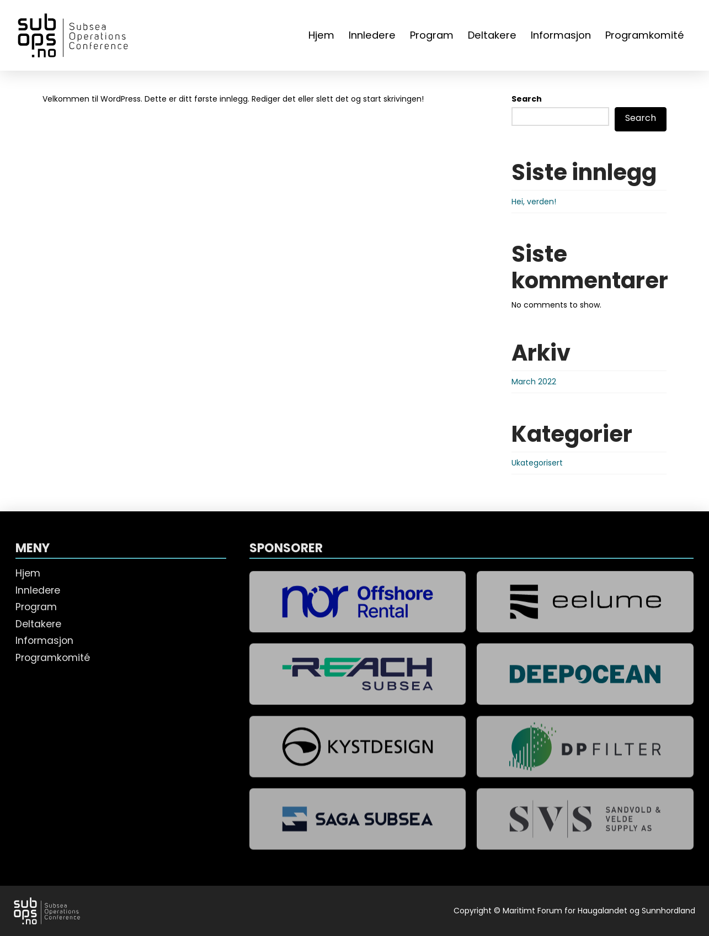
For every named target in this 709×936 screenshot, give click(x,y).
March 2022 (533, 381)
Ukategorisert (537, 462)
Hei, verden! (533, 201)
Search (526, 98)
